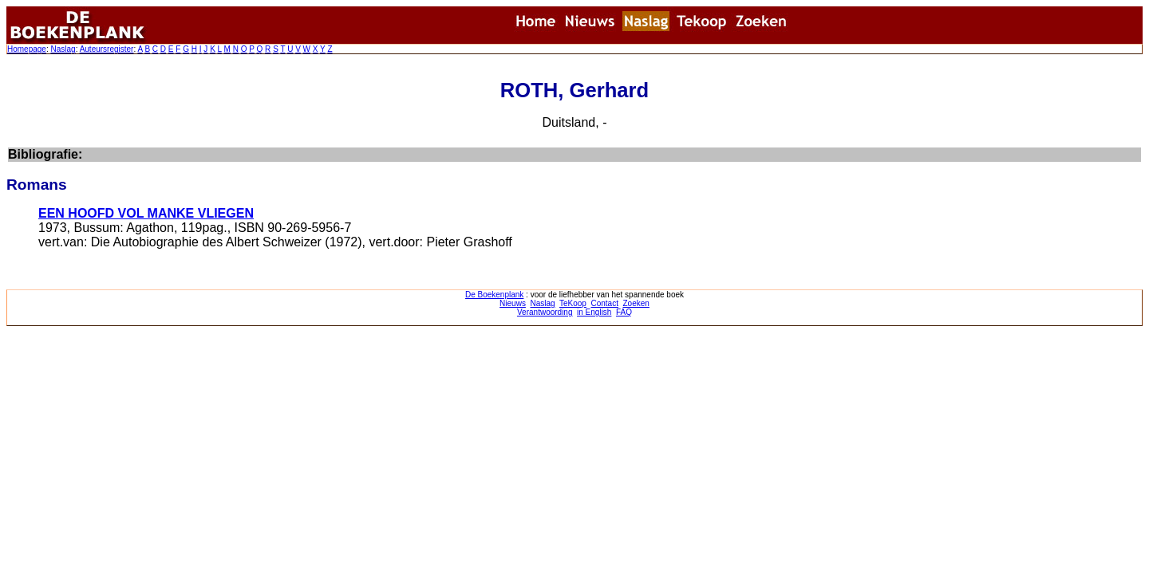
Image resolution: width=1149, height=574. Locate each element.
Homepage (26, 49)
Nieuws (512, 303)
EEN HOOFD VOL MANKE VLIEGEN (146, 213)
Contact (604, 303)
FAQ (624, 312)
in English (594, 312)
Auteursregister (107, 49)
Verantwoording (545, 312)
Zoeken (636, 303)
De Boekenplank (494, 294)
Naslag (62, 49)
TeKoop (572, 303)
